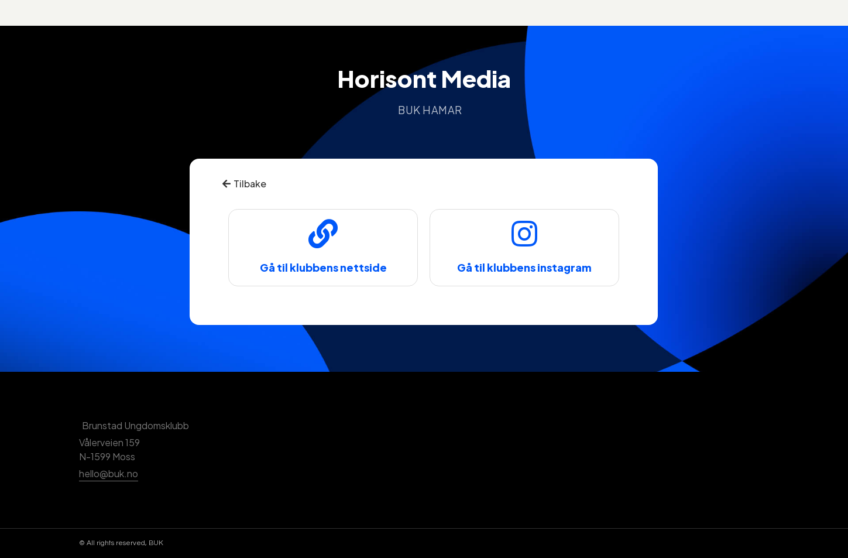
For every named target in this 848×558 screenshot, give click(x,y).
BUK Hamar (430, 110)
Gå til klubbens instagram (524, 267)
